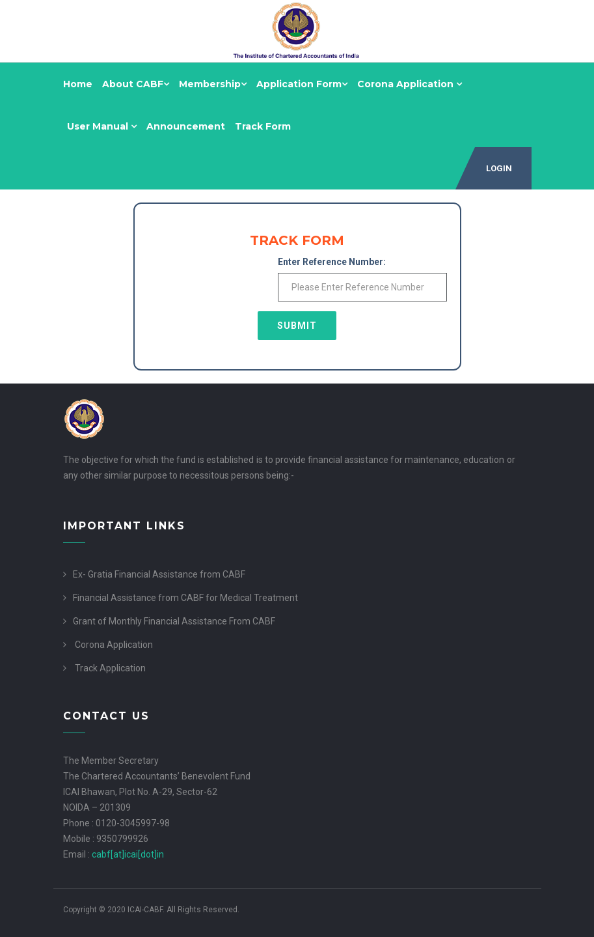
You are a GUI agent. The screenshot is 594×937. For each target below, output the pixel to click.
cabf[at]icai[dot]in (128, 854)
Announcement (185, 126)
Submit (297, 325)
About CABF (135, 84)
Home (77, 84)
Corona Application (409, 84)
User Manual (102, 126)
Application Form (301, 84)
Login (499, 168)
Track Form (263, 126)
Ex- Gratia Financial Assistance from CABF (159, 574)
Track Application (110, 668)
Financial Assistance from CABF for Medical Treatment (185, 598)
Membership (213, 84)
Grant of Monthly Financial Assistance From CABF (174, 621)
